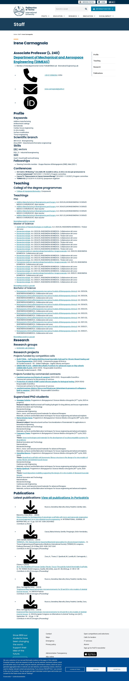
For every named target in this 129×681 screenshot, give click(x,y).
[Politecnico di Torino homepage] (25, 11)
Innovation (88, 16)
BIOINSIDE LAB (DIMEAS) (26, 348)
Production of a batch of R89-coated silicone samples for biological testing (45, 382)
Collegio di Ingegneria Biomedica (28, 191)
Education (57, 16)
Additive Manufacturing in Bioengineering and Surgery (36, 202)
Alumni (86, 644)
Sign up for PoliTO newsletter (94, 648)
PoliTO (44, 16)
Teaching (21, 183)
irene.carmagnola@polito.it (54, 89)
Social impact (105, 16)
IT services (88, 641)
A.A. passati (24, 221)
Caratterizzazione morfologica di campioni (33, 377)
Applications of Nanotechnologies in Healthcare (34, 227)
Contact (49, 634)
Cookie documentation (19, 676)
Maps (48, 637)
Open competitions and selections (96, 634)
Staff (19, 34)
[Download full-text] (30, 507)
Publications (24, 493)
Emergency (50, 641)
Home (15, 34)
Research (73, 16)
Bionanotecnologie (23, 231)
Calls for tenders (90, 637)
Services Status (86, 2)
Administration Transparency (56, 653)
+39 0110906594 (51, 75)
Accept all (117, 669)
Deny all (96, 669)
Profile (19, 113)
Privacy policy (7, 676)
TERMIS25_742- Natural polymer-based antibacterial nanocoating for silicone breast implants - (51, 542)
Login (103, 2)
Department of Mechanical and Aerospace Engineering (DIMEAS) (48, 59)
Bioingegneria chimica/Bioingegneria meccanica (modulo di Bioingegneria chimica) (47, 291)
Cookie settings (75, 669)
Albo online (50, 657)
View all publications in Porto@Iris (65, 498)
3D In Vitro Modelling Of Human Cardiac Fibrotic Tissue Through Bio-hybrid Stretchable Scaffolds (52, 567)
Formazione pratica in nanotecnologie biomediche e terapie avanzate (42, 251)
